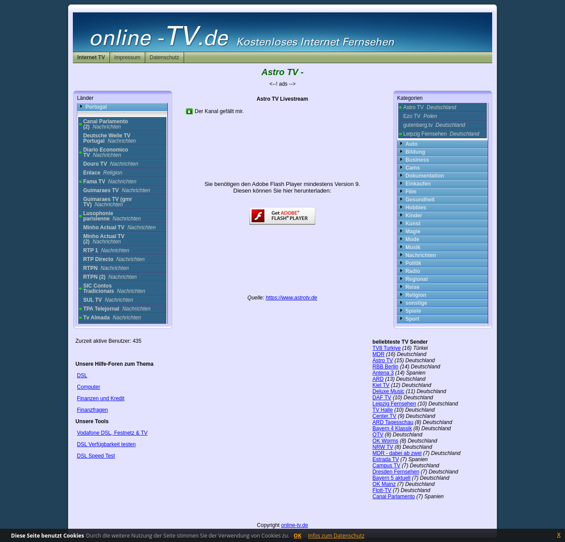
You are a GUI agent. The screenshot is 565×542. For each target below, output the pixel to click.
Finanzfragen (92, 410)
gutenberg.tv (434, 125)
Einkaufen (417, 184)
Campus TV (386, 465)
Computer (88, 387)
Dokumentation (424, 176)
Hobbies (415, 208)
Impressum (127, 57)
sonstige (416, 303)
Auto (411, 144)
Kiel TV (381, 385)
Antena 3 (383, 373)
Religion (415, 295)
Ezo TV (420, 116)
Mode (412, 239)
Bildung (415, 152)
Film (410, 192)
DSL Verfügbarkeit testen (106, 444)
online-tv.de (294, 525)
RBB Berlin (386, 367)
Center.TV (384, 416)
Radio (412, 271)
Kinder (413, 215)
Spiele (413, 311)
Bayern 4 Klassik (392, 428)
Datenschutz (164, 57)
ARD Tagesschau (393, 422)
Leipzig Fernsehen (441, 134)
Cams (412, 168)
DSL (82, 375)
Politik (413, 263)
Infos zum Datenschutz (336, 535)
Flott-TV (382, 490)
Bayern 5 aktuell (392, 478)
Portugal (96, 107)
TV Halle (383, 410)
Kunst (412, 223)
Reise (412, 287)
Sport (412, 319)
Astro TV (429, 107)
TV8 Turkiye (387, 348)
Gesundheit (419, 200)
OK (297, 535)
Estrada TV (386, 459)
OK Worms (385, 441)
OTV (378, 435)
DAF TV (382, 397)
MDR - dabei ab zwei (397, 453)
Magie (412, 231)
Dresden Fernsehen (396, 472)
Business (417, 160)
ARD (378, 379)
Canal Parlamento (394, 496)
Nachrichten (420, 255)
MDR (378, 354)
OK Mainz (384, 484)
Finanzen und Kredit (100, 398)
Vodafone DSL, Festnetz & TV (112, 433)
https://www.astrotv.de (291, 298)
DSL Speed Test (96, 456)
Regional (416, 279)
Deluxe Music (388, 391)
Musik (412, 247)
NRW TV (383, 447)
